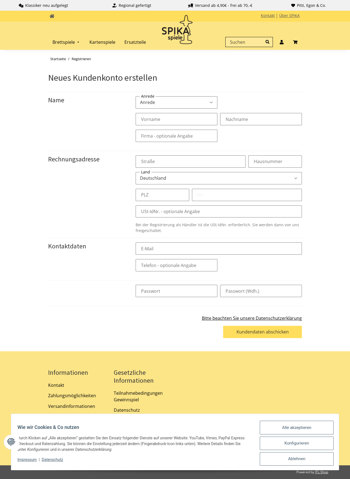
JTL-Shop (321, 472)
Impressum (29, 462)
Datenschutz (127, 410)
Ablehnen (294, 459)
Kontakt (268, 15)
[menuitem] (66, 42)
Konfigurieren (294, 445)
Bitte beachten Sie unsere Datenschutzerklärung (252, 318)
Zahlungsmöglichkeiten (72, 396)
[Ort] (247, 195)
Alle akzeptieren (294, 431)
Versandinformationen (71, 406)
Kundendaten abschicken (263, 332)
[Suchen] (248, 42)
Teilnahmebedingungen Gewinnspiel (138, 396)
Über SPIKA (289, 15)
